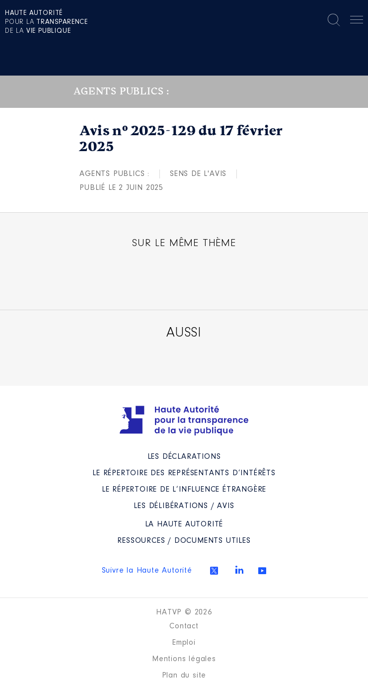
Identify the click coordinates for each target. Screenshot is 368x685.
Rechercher (333, 19)
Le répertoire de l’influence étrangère (184, 490)
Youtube (262, 571)
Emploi (184, 643)
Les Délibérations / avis (184, 506)
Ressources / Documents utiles (183, 541)
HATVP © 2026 (184, 612)
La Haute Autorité (184, 524)
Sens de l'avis (198, 174)
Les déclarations (184, 457)
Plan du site (184, 676)
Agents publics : (114, 174)
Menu (356, 21)
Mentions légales (184, 659)
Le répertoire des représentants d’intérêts (184, 473)
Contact (184, 626)
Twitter (214, 571)
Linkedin (239, 570)
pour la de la (46, 22)
